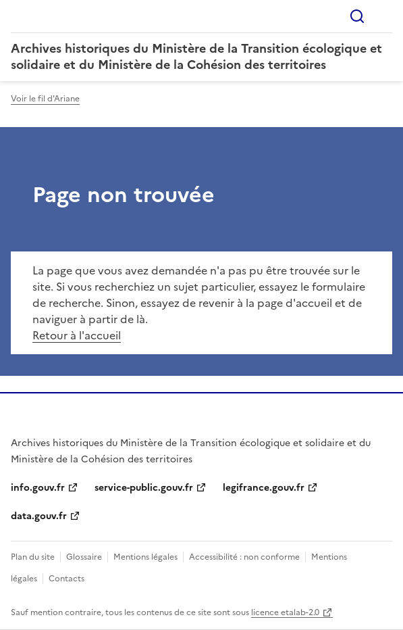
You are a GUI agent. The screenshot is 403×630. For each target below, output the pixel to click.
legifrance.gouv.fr (263, 488)
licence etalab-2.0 (285, 612)
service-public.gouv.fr (144, 488)
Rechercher (357, 16)
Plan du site (33, 557)
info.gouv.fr (38, 488)
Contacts (66, 579)
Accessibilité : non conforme (244, 557)
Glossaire (84, 557)
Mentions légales (145, 557)
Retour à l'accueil (76, 335)
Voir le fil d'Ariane (45, 99)
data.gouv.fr (39, 516)
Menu (384, 16)
